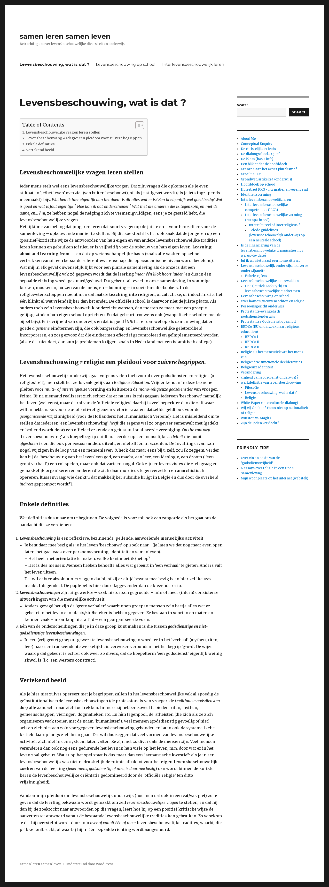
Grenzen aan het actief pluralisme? (269, 169)
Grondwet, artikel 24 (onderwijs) (266, 179)
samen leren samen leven (65, 36)
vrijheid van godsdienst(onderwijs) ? (269, 377)
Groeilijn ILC (251, 174)
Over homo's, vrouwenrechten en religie (272, 301)
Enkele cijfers (256, 276)
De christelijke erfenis (258, 149)
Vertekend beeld (40, 150)
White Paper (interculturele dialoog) (269, 403)
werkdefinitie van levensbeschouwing (271, 382)
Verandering (251, 372)
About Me (248, 139)
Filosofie (252, 388)
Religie (250, 398)
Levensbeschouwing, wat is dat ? (54, 64)
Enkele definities (40, 144)
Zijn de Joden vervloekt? (260, 423)
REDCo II (252, 342)
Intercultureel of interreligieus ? (274, 225)
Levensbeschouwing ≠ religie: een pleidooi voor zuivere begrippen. (84, 138)
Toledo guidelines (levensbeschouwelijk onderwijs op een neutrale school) (277, 235)
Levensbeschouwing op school (126, 64)
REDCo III (252, 347)
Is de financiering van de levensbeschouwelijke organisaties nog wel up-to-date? (272, 250)
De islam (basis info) (257, 159)
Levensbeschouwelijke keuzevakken (270, 281)
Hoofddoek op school (258, 184)
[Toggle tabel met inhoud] (137, 125)
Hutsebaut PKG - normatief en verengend (274, 189)
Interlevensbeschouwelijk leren (193, 64)
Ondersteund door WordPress (89, 864)
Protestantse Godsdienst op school (268, 322)
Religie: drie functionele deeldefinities (271, 362)
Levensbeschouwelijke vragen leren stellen (63, 132)
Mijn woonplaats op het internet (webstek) (274, 478)
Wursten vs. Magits (256, 418)
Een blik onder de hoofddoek (264, 164)
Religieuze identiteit (257, 367)
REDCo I (251, 337)
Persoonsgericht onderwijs (262, 306)
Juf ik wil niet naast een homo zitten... (270, 261)
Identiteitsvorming (256, 195)
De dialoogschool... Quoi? (260, 154)
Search (243, 105)
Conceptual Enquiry (256, 144)
